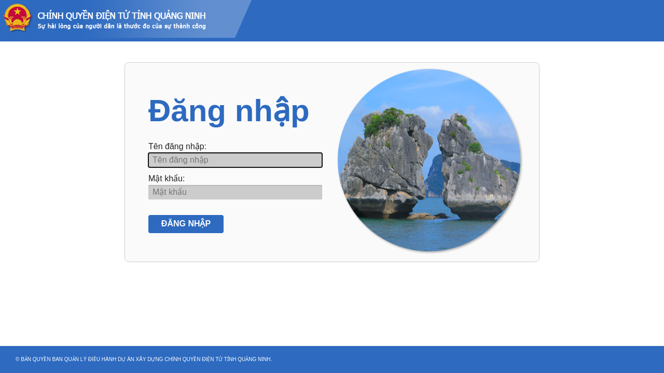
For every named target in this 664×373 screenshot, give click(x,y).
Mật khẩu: (166, 178)
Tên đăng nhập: (177, 146)
